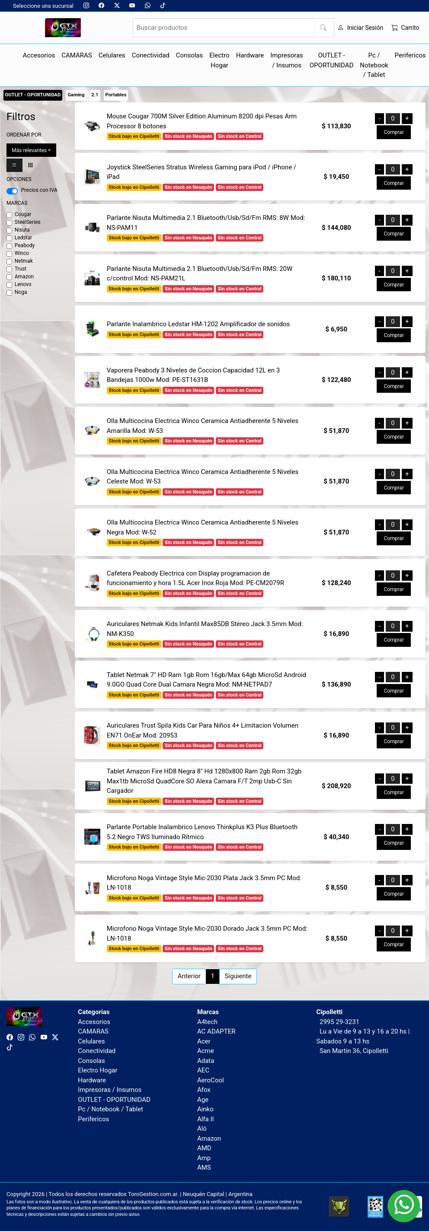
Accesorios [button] (39, 55)
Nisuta (22, 230)
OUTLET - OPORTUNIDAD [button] (332, 60)
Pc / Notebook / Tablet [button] (374, 65)
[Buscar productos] (233, 27)
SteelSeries (28, 222)
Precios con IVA (39, 190)
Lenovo (23, 284)
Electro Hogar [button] (219, 60)
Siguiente (237, 976)
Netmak (24, 261)
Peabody (25, 245)
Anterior (189, 976)
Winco (22, 253)
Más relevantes (29, 150)
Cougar (23, 214)
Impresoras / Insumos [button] (286, 60)
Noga (21, 292)
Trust (21, 269)
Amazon (24, 277)
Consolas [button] (189, 55)
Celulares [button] (112, 55)
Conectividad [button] (151, 55)
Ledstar (23, 238)
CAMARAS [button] (76, 55)
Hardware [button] (250, 55)
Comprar (393, 132)
